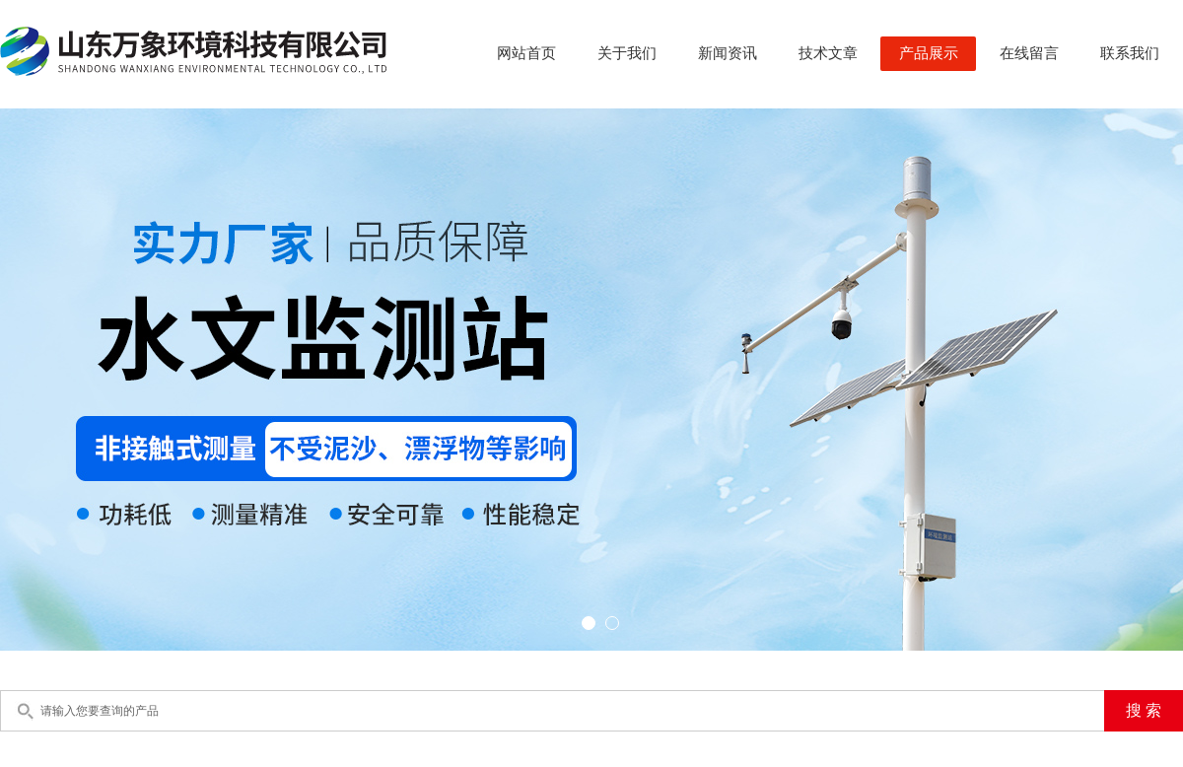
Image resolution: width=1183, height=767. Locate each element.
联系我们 (1129, 53)
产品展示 (928, 53)
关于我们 (627, 53)
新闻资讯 (727, 53)
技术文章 (828, 53)
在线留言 (1029, 53)
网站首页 (526, 53)
